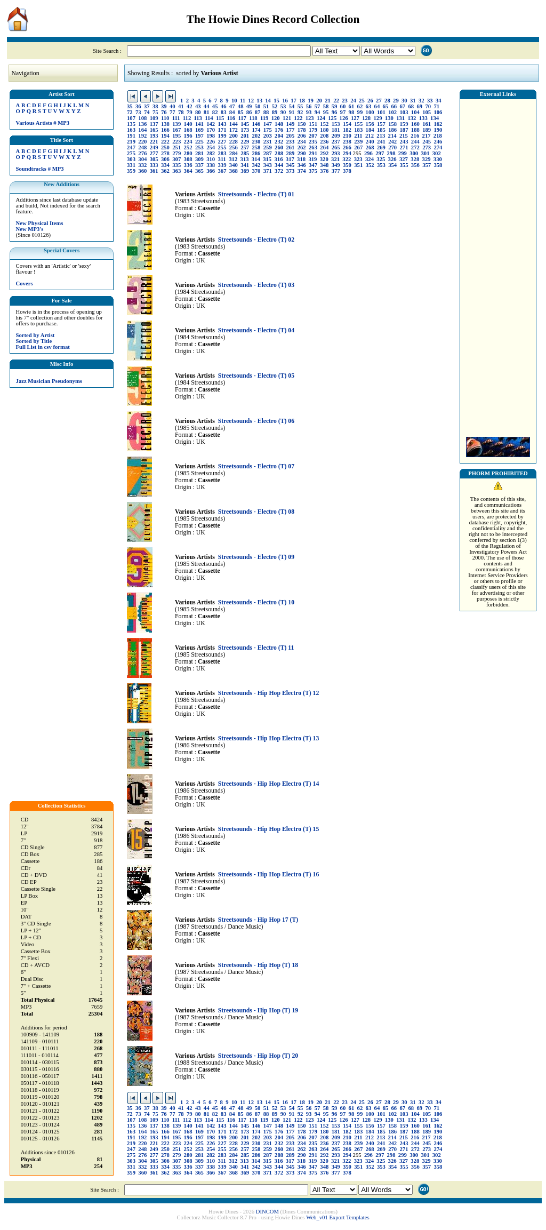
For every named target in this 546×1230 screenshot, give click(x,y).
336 (188, 165)
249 (154, 147)
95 (326, 112)
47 (232, 106)
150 (302, 124)
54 (292, 106)
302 (436, 153)
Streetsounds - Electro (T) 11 (256, 647)
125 (332, 118)
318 (301, 159)
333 (154, 165)
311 (222, 159)
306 (165, 159)
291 (313, 153)
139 (176, 124)
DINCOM (267, 1212)
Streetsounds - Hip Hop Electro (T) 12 (268, 693)
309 (199, 159)
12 (251, 100)
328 (415, 159)
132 (411, 118)
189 (426, 130)
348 (324, 165)
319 (312, 159)
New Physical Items (39, 223)
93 (309, 112)
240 (370, 142)
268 (370, 147)
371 (267, 171)
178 (302, 130)
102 (392, 112)
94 (317, 112)
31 (413, 100)
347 (313, 165)
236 (324, 142)
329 (426, 159)
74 (147, 112)
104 (415, 112)
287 (267, 153)
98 (352, 112)
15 (276, 100)
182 (347, 130)
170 (210, 130)
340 (233, 165)
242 (392, 142)
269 (381, 147)
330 (437, 159)
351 (358, 165)
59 (335, 106)
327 (403, 159)
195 (176, 136)
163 (131, 130)
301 (425, 153)
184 (370, 130)
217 (426, 136)
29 (396, 100)
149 (290, 124)
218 (437, 136)
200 (233, 136)
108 (142, 118)
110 (165, 118)
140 (188, 124)
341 (244, 165)
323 (358, 159)
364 (188, 171)
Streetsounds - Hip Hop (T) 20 (258, 1055)
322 (346, 159)
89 (275, 112)
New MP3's (30, 229)
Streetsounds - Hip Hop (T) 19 (258, 1010)
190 (437, 130)
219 (131, 142)
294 (347, 153)
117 (242, 118)
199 (222, 136)
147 (267, 124)
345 (290, 165)
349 (336, 165)
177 (290, 130)
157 (381, 124)
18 (302, 100)
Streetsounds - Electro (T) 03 (256, 285)
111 (176, 118)
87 (258, 112)
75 (155, 112)
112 (187, 118)
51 (266, 106)
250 (165, 147)
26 (370, 100)
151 (313, 124)
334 (165, 165)
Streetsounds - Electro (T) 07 (256, 466)
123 (310, 118)
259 (267, 147)
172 (233, 130)
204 (279, 136)
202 (256, 136)
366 (210, 171)
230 (256, 142)
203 (267, 136)
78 (181, 112)
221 (154, 142)
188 (415, 130)
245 (426, 142)
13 (259, 100)
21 (328, 100)
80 (198, 112)
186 (392, 130)
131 (400, 118)
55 (300, 106)
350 (347, 165)
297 (379, 153)
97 (343, 112)
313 (244, 159)
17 (293, 100)
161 (426, 124)
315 (267, 159)
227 (222, 142)
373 (290, 171)
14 (268, 100)
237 (336, 142)
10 (234, 100)
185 (381, 130)
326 (392, 159)
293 (336, 153)
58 (326, 106)
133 (423, 118)
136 (142, 124)
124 (321, 118)
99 (360, 112)
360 (142, 171)
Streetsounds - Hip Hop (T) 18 (258, 965)
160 (415, 124)
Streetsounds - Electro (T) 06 (256, 421)
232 (279, 142)
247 (131, 147)
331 (131, 165)
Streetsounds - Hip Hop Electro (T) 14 (268, 783)
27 (379, 100)
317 (290, 159)
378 (347, 171)
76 (164, 112)
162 (437, 124)
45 (215, 106)
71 (436, 106)
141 (199, 124)
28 (387, 100)
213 (380, 136)
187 (404, 130)
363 (176, 171)
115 (220, 118)
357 (426, 165)
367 (222, 171)
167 (176, 130)
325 (380, 159)
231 (267, 142)
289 (290, 153)
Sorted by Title (34, 341)
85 (241, 112)
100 (370, 112)
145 (244, 124)
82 (215, 112)
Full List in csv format (43, 347)
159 (404, 124)
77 (172, 112)
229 (244, 142)
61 (352, 106)
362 (165, 171)
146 (256, 124)
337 (199, 165)
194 (165, 136)
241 (381, 142)
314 (256, 159)
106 (437, 112)
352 (370, 165)
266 (347, 147)
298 (391, 153)
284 (233, 153)
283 (222, 153)
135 (131, 124)
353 (381, 165)
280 (188, 153)
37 (147, 106)
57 (317, 106)
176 (279, 130)
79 (189, 112)
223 (176, 142)
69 (419, 106)
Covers (24, 283)
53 (283, 106)
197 (199, 136)
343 (267, 165)
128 (366, 118)
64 (377, 106)
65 (386, 106)
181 (336, 130)
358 (437, 165)
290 (302, 153)
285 (244, 153)
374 (302, 171)
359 (131, 171)
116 (231, 118)
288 (279, 153)
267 (358, 147)
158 (392, 124)
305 (154, 159)
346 (302, 165)
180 (324, 130)
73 (138, 112)
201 (244, 136)
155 (358, 124)
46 (224, 106)
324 (369, 159)
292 (324, 153)
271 (404, 147)
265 (336, 147)
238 (347, 142)
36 (138, 106)
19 (311, 100)
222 (165, 142)
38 (155, 106)
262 (302, 147)
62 (360, 106)
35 (130, 106)
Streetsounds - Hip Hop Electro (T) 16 (268, 874)
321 (335, 159)
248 (142, 147)
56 (309, 106)
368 (233, 171)
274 (437, 147)
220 (142, 142)
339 (222, 165)
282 (210, 153)
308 (188, 159)
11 (242, 100)
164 (142, 130)
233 (290, 142)
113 (198, 118)
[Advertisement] (498, 265)
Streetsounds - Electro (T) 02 (256, 239)
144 (233, 124)
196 (188, 136)
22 (336, 100)
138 (165, 124)
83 (224, 112)
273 (426, 147)
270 (392, 147)
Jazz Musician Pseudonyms (49, 381)
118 (253, 118)
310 (210, 159)
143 (222, 124)
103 (404, 112)
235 (313, 142)
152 (324, 124)
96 (335, 112)
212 (369, 136)
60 (343, 106)
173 (244, 130)
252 (188, 147)
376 (324, 171)
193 (154, 136)
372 (279, 171)
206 (302, 136)
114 (209, 118)
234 (302, 142)
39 (164, 106)
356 (415, 165)
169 (199, 130)
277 (154, 153)
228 (233, 142)
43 (198, 106)
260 (279, 147)
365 (199, 171)
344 (279, 165)
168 (188, 130)
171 (222, 130)
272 (415, 147)
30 (404, 100)
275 (131, 153)
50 (258, 106)
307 (176, 159)
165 (154, 130)
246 (437, 142)
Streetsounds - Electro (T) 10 (256, 602)
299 (402, 153)
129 (378, 118)
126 (344, 118)
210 (347, 136)
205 (290, 136)
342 (256, 165)
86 (249, 112)
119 (264, 118)
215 (403, 136)
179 (313, 130)
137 (154, 124)
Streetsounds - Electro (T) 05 (256, 375)
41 (181, 106)
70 (428, 106)
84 (232, 112)
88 (266, 112)
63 (369, 106)
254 (210, 147)
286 (256, 153)
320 (324, 159)
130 (389, 118)
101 (381, 112)
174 (256, 130)
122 (298, 118)
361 (154, 171)
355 (404, 165)
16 (285, 100)
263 (313, 147)
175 (267, 130)
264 (324, 147)
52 (275, 106)
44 (207, 106)
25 (362, 100)
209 (336, 136)
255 (222, 147)
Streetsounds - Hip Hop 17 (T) (258, 919)
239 (358, 142)
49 (249, 106)
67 (403, 106)
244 (415, 142)
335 (176, 165)
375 (313, 171)
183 (358, 130)
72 (130, 112)
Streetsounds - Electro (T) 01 (256, 194)
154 (347, 124)
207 (313, 136)
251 (176, 147)
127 (355, 118)
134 (434, 118)
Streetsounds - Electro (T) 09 (256, 557)
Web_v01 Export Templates (337, 1217)
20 (319, 100)
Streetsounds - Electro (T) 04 (256, 330)
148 (279, 124)
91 (292, 112)
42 (189, 106)
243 (404, 142)
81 (207, 112)
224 (188, 142)
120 (275, 118)
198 (210, 136)
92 (300, 112)
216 (415, 136)
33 (430, 100)
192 (142, 136)
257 (244, 147)
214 (392, 136)
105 (426, 112)
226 (210, 142)
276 (142, 153)
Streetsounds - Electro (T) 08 (256, 511)
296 (368, 153)
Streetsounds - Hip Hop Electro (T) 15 (268, 829)
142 (210, 124)
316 (278, 159)
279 (176, 153)
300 (414, 153)
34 (438, 100)
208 (324, 136)
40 (172, 106)
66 (394, 106)
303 (131, 159)
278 (165, 153)
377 (336, 171)
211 (358, 136)
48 (241, 106)
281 (199, 153)
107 (131, 118)
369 (244, 171)
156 (370, 124)
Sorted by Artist (35, 335)
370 (256, 171)
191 (131, 136)
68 (411, 106)
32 (421, 100)
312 (233, 159)
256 (233, 147)
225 (199, 142)
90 (283, 112)
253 (199, 147)
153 (336, 124)
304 (142, 159)
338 (210, 165)
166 (165, 130)
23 (345, 100)
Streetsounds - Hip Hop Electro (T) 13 (268, 738)
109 (154, 118)
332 (142, 165)
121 (287, 118)
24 (353, 100)
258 (256, 147)
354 (392, 165)
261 (290, 147)
